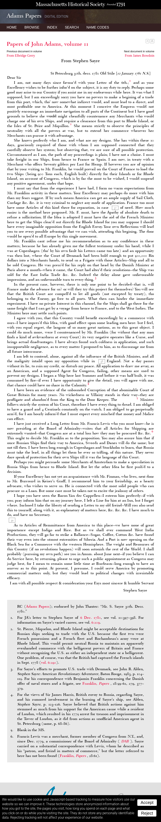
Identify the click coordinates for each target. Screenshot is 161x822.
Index (52, 27)
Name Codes (98, 27)
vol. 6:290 (48, 662)
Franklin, (96, 683)
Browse (31, 27)
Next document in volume (139, 51)
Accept (147, 802)
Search (72, 27)
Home (12, 27)
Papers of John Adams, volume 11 (47, 44)
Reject (147, 813)
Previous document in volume (24, 51)
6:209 (95, 622)
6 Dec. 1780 (90, 617)
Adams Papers (38, 606)
